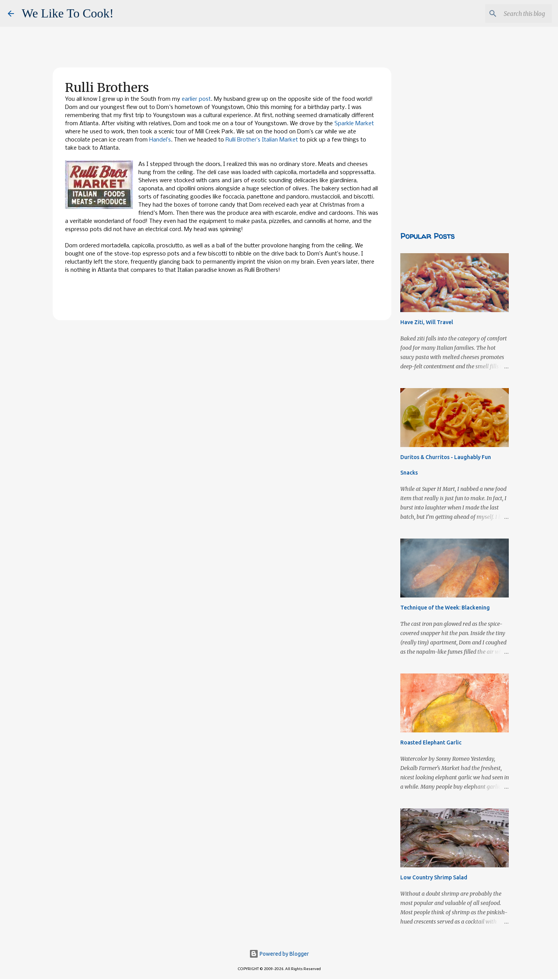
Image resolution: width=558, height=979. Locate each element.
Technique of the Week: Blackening (445, 607)
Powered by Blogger (279, 954)
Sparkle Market (354, 124)
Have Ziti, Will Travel (426, 322)
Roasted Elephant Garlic (431, 742)
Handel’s (160, 140)
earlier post (196, 99)
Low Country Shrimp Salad (433, 877)
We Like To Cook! (68, 13)
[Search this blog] (511, 13)
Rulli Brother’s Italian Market (262, 140)
